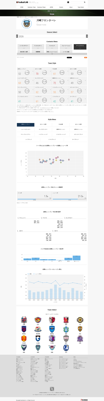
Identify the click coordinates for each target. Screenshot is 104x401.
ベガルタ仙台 (33, 361)
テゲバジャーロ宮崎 (34, 381)
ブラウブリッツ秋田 (34, 362)
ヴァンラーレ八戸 (34, 360)
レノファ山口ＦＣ (48, 373)
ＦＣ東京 (17, 364)
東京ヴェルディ (19, 366)
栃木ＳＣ (46, 360)
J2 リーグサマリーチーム (63, 362)
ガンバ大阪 (18, 374)
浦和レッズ (18, 361)
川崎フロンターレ (19, 368)
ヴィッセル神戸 (19, 376)
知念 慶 (84, 240)
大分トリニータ (33, 380)
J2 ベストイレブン (62, 364)
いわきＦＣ (32, 364)
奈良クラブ (47, 370)
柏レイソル (18, 363)
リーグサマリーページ (44, 107)
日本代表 (75, 360)
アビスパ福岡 (18, 380)
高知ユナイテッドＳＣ (49, 376)
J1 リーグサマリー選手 (63, 360)
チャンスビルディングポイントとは (79, 362)
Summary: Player (41, 7)
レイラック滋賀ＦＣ (48, 368)
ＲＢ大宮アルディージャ (35, 367)
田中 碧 (60, 224)
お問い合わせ (62, 392)
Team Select (81, 7)
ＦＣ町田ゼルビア (19, 367)
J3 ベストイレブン (62, 368)
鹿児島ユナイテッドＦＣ (49, 380)
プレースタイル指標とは (77, 364)
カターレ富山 (33, 373)
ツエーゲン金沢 (47, 366)
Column (61, 7)
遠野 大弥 (60, 227)
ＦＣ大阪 (46, 369)
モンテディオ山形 (34, 363)
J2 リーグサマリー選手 (63, 363)
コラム (74, 358)
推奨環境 (45, 392)
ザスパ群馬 (47, 361)
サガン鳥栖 (32, 379)
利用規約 (41, 392)
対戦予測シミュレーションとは (79, 367)
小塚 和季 (48, 240)
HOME (21, 7)
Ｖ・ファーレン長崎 (19, 381)
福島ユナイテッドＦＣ (49, 358)
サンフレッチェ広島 (19, 379)
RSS (85, 57)
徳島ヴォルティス (34, 376)
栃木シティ (32, 366)
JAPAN (51, 7)
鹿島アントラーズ (19, 358)
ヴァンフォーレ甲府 (34, 370)
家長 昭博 (60, 222)
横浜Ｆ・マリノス (19, 369)
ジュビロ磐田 (33, 374)
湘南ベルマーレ (33, 369)
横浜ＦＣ (32, 368)
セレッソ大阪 (18, 375)
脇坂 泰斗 (36, 221)
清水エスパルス (19, 370)
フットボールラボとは (77, 361)
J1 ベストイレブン (62, 361)
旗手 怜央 (36, 222)
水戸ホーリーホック (19, 360)
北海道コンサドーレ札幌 (35, 358)
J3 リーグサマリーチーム (63, 366)
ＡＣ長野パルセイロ (48, 364)
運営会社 (57, 392)
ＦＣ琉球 (46, 381)
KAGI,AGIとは (75, 363)
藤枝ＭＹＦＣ (33, 375)
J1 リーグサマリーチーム (63, 358)
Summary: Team (32, 7)
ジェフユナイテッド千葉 (20, 362)
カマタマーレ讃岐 (48, 374)
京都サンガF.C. (18, 373)
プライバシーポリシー (51, 392)
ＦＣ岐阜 (46, 367)
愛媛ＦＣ (46, 375)
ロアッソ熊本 (47, 379)
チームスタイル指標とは (24, 106)
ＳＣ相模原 (47, 362)
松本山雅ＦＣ (47, 363)
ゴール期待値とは (76, 368)
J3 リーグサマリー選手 (63, 367)
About (71, 7)
